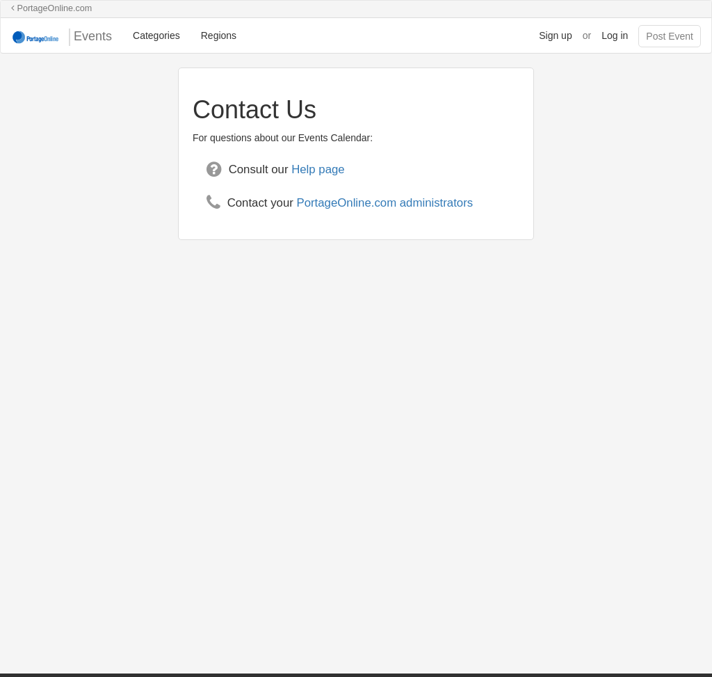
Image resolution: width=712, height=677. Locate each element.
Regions (218, 35)
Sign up (555, 35)
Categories (156, 35)
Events (61, 37)
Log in (614, 35)
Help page (318, 169)
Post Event (669, 36)
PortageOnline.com (51, 8)
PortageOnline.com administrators (384, 202)
